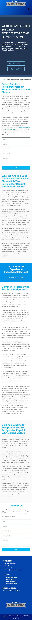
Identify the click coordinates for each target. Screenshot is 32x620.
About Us (9, 568)
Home (5, 79)
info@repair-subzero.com (14, 570)
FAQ (8, 566)
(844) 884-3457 (11, 563)
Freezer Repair (10, 579)
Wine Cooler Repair (11, 583)
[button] (28, 8)
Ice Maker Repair (11, 581)
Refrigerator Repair (11, 577)
